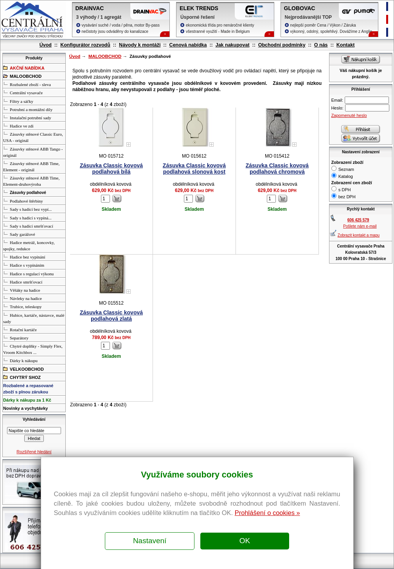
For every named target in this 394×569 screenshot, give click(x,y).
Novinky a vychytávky (25, 408)
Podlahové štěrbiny (23, 200)
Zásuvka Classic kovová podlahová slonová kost (194, 168)
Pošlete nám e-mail (360, 226)
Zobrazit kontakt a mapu (359, 235)
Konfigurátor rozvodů (85, 45)
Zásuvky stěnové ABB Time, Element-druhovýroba (31, 181)
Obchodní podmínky (282, 45)
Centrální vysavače (23, 92)
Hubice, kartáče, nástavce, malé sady (33, 318)
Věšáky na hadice (21, 290)
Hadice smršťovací (22, 281)
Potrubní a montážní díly (27, 109)
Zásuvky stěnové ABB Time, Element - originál (31, 166)
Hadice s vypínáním (23, 264)
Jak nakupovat (233, 45)
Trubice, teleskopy (22, 306)
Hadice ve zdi (18, 125)
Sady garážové (19, 234)
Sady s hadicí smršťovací (28, 225)
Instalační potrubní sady (27, 117)
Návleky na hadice (22, 298)
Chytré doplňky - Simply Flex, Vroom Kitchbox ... (33, 349)
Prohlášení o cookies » (267, 512)
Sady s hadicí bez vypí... (27, 209)
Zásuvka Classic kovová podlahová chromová (277, 168)
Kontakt (345, 45)
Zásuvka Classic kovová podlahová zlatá (111, 315)
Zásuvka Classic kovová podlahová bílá (111, 168)
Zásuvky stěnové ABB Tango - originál (33, 152)
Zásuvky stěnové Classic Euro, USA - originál (33, 137)
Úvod (46, 45)
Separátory (16, 337)
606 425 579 (358, 220)
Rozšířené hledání (33, 451)
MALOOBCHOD (104, 56)
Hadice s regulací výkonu (28, 273)
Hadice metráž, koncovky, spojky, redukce (29, 245)
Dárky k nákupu (20, 360)
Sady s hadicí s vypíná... (27, 217)
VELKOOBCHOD (23, 369)
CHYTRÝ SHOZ (22, 377)
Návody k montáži (139, 45)
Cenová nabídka (188, 45)
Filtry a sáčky (18, 101)
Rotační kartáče (20, 329)
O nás (321, 45)
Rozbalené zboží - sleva (27, 84)
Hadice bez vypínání (24, 256)
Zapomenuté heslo (349, 115)
